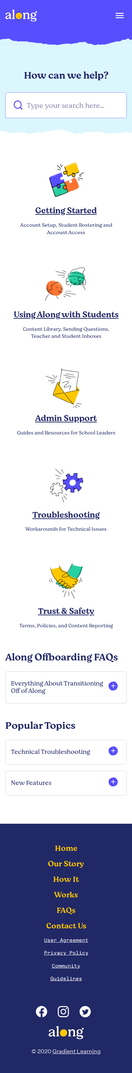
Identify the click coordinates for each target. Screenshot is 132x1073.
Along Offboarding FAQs (61, 657)
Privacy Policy (66, 953)
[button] (119, 17)
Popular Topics (40, 725)
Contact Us (66, 926)
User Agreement (66, 940)
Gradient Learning (76, 1051)
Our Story (66, 864)
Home (66, 848)
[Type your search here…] (66, 105)
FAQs (66, 910)
